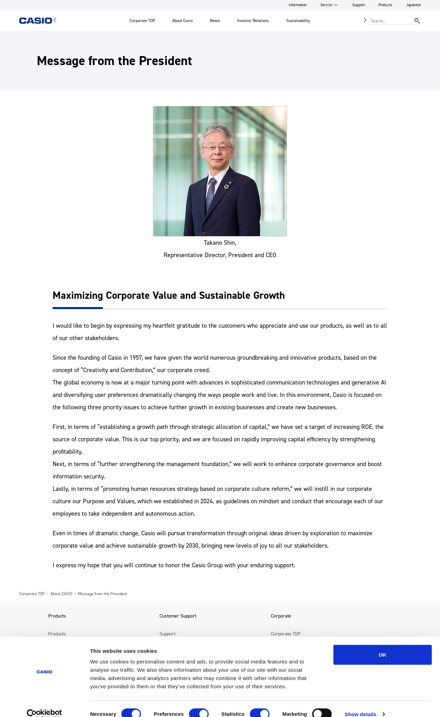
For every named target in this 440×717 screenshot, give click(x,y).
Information (298, 5)
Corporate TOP (142, 20)
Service (326, 5)
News (215, 20)
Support (358, 5)
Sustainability (298, 20)
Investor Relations (253, 20)
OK (383, 644)
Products (385, 5)
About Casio (182, 20)
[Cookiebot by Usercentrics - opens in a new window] (44, 703)
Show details (361, 703)
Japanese (413, 5)
